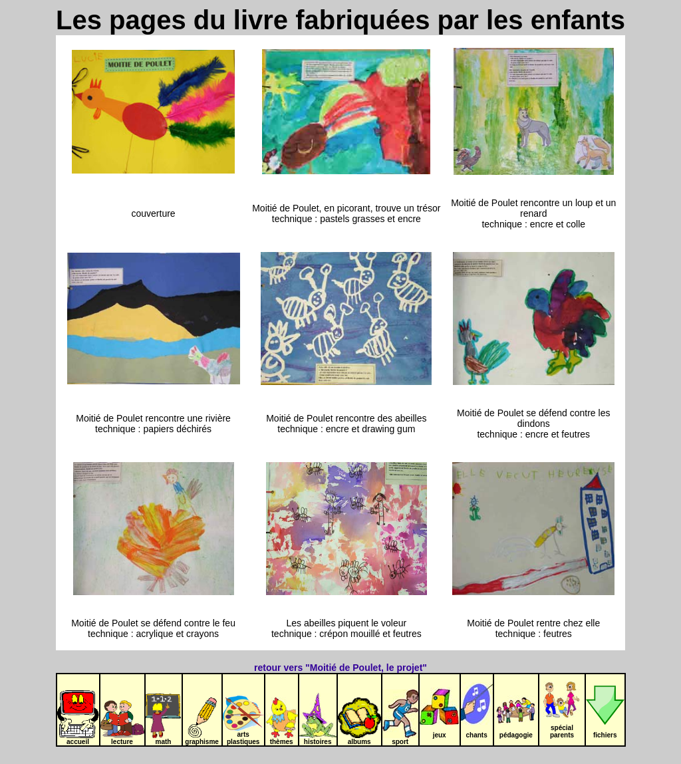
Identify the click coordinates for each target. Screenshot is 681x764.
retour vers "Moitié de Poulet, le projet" (340, 667)
